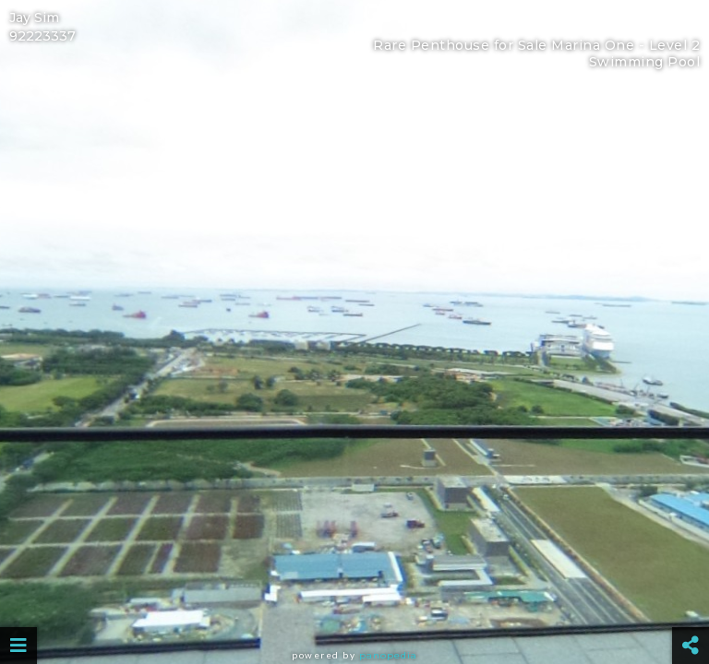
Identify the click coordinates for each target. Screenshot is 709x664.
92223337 (42, 36)
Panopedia (388, 655)
